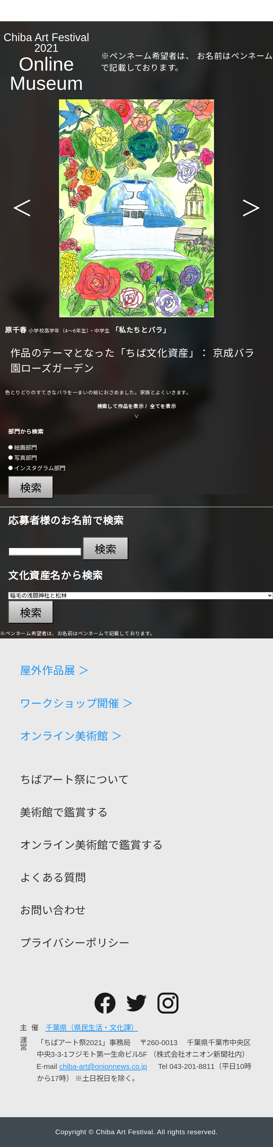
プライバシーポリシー (75, 943)
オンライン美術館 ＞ (71, 736)
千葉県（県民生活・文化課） (92, 1027)
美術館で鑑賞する (64, 812)
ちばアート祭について (74, 780)
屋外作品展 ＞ (54, 670)
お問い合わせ (53, 910)
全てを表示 (163, 406)
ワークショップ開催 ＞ (76, 703)
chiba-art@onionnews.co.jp (103, 1066)
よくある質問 (53, 878)
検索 (31, 488)
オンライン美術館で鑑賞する (91, 845)
